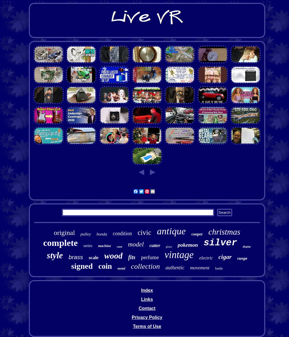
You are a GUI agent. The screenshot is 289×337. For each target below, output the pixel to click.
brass (76, 257)
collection (145, 266)
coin (105, 266)
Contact (147, 308)
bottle (219, 268)
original (64, 232)
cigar (224, 256)
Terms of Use (147, 326)
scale (93, 257)
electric (206, 257)
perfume (150, 257)
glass (169, 246)
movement (199, 267)
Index (147, 290)
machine (104, 246)
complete (60, 243)
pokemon (188, 245)
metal (121, 268)
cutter (154, 245)
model (136, 244)
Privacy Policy (147, 317)
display (247, 246)
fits (131, 257)
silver (220, 243)
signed (82, 266)
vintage (179, 254)
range (242, 258)
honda (102, 234)
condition (122, 233)
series (88, 246)
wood (113, 255)
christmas (224, 231)
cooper (197, 234)
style (55, 255)
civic (145, 232)
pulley (85, 234)
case (119, 246)
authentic (174, 267)
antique (171, 231)
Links (147, 299)
